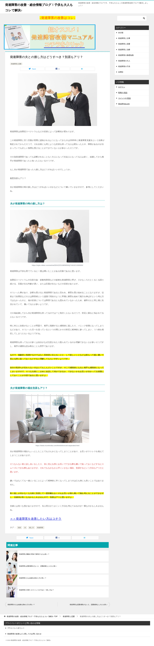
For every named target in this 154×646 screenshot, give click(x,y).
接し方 (31, 527)
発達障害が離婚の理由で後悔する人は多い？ (34, 554)
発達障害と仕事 (124, 38)
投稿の (122, 93)
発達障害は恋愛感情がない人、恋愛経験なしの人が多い (38, 566)
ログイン (121, 87)
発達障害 (40, 527)
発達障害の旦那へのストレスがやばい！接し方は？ (36, 590)
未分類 (120, 33)
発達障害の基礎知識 (126, 55)
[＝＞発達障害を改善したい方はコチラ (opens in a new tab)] (36, 518)
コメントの (124, 98)
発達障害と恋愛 (16, 64)
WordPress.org (124, 104)
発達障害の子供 (124, 66)
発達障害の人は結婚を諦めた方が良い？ (32, 578)
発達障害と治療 (124, 50)
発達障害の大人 (124, 61)
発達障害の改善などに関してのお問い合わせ (24, 634)
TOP (32, 616)
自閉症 (120, 72)
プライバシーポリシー (15, 628)
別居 (19, 527)
